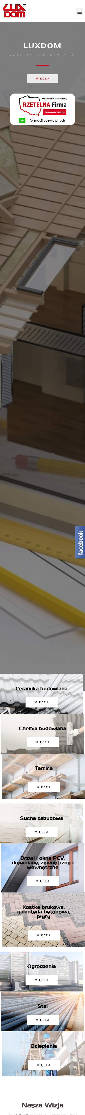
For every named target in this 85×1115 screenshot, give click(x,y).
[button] (79, 11)
